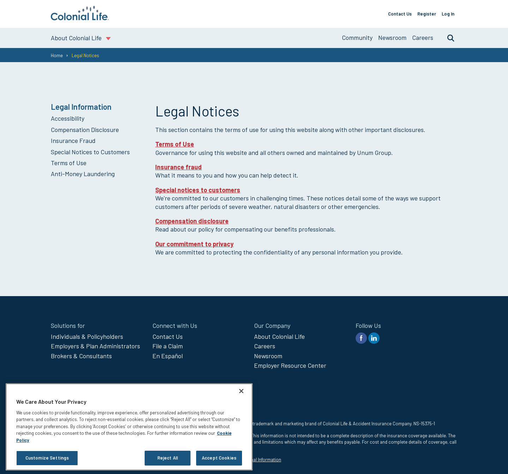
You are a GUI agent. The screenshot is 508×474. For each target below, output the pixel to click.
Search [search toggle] (447, 38)
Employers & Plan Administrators (95, 346)
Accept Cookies (219, 458)
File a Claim (167, 346)
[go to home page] (80, 18)
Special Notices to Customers (90, 152)
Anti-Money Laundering (83, 174)
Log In (448, 14)
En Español (167, 356)
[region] (129, 426)
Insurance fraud (178, 167)
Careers (422, 37)
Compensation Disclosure (85, 129)
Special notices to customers (197, 190)
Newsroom (392, 37)
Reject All (167, 458)
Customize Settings (47, 458)
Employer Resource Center (290, 365)
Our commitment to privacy (194, 244)
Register (426, 14)
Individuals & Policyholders (87, 336)
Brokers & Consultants (81, 356)
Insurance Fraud (73, 140)
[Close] (241, 391)
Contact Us (400, 14)
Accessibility (67, 118)
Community (357, 37)
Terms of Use (68, 163)
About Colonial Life (279, 336)
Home (57, 55)
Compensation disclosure (192, 221)
